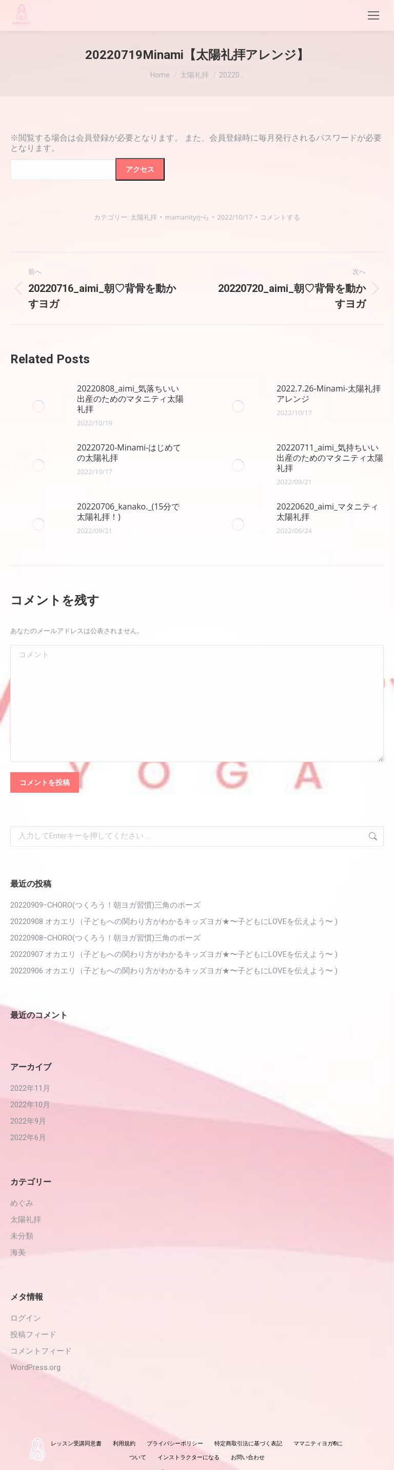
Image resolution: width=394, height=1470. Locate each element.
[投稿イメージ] (38, 406)
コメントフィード (41, 1351)
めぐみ (21, 1203)
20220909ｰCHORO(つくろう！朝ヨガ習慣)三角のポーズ (105, 905)
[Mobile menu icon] (373, 15)
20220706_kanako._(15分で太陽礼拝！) (128, 511)
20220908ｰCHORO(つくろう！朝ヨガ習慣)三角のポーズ (105, 938)
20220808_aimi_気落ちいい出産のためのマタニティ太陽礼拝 (130, 398)
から (187, 217)
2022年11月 (30, 1088)
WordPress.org (35, 1367)
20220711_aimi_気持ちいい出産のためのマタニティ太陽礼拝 (330, 457)
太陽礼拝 (143, 217)
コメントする (280, 217)
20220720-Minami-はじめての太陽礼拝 (129, 452)
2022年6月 (28, 1137)
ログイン (25, 1318)
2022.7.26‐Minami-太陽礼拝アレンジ (329, 393)
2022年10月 (30, 1104)
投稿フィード (33, 1334)
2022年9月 (28, 1121)
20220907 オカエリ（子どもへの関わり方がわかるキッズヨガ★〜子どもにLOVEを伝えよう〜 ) (174, 954)
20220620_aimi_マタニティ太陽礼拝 (328, 511)
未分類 (21, 1236)
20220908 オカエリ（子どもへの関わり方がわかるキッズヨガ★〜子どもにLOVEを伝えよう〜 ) (174, 921)
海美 (18, 1252)
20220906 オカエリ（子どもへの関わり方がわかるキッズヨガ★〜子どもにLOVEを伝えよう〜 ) (174, 970)
